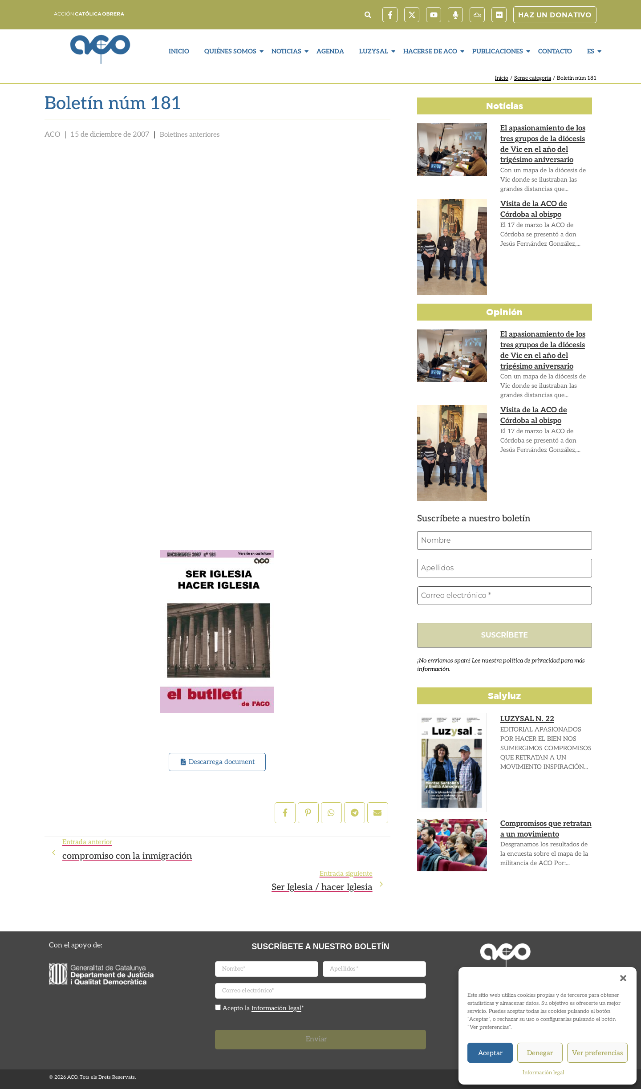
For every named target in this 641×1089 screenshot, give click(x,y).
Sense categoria (532, 78)
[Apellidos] (504, 568)
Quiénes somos (231, 51)
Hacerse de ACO (431, 51)
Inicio (179, 51)
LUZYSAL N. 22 (526, 719)
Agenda (330, 51)
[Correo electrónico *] (504, 595)
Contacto (555, 51)
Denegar (540, 1053)
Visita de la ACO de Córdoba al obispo (533, 209)
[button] (623, 978)
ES (591, 51)
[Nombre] (504, 540)
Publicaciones (498, 51)
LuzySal (374, 51)
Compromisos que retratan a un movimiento (545, 829)
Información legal (543, 1072)
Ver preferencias (597, 1053)
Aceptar (490, 1053)
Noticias (288, 51)
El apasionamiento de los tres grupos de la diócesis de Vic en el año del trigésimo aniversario (542, 143)
